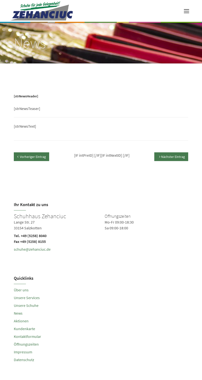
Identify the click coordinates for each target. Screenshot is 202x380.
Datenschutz (24, 359)
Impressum (23, 351)
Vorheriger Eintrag (31, 157)
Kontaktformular (27, 336)
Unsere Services (27, 297)
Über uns (21, 289)
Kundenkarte (24, 328)
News (18, 313)
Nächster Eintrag (172, 157)
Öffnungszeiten (26, 344)
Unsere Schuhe (26, 305)
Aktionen (21, 320)
